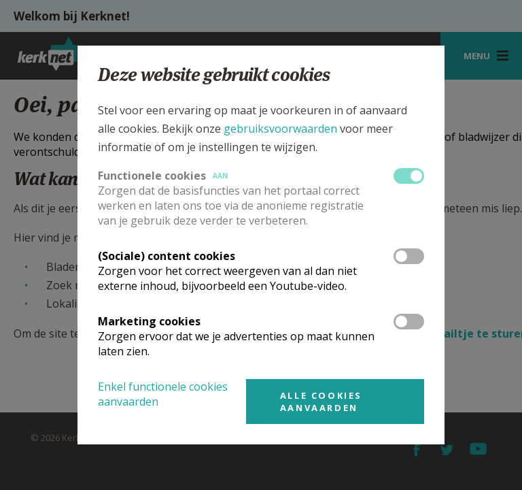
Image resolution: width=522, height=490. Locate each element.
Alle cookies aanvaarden (321, 401)
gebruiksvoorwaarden (280, 128)
